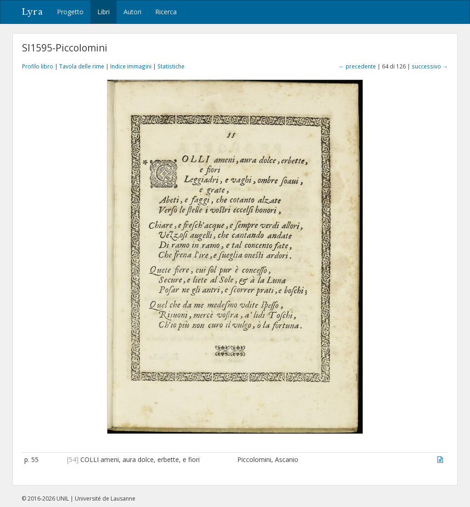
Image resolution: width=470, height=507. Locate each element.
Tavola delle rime (81, 66)
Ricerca (166, 11)
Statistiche (171, 66)
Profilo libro (37, 66)
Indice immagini (130, 66)
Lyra (32, 12)
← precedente (357, 66)
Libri (103, 11)
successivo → (430, 66)
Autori (132, 11)
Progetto (70, 11)
